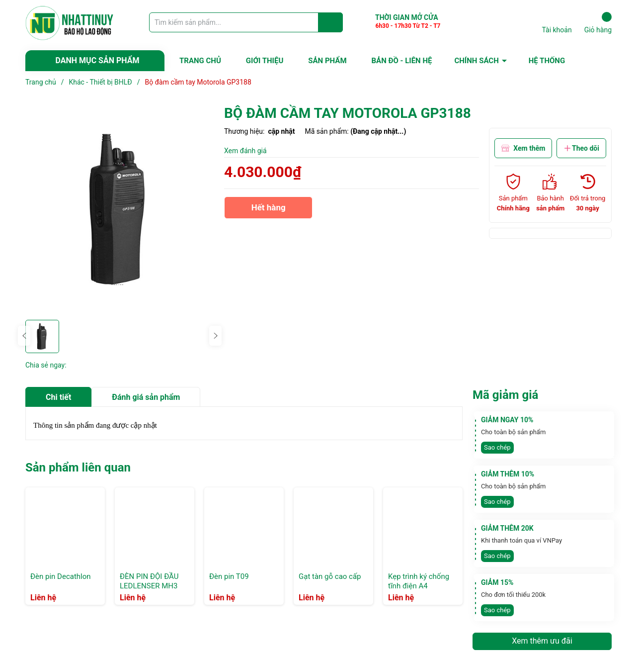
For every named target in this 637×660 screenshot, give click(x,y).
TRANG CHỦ (200, 60)
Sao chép (497, 447)
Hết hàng (268, 210)
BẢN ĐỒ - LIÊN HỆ (402, 60)
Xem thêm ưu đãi (542, 641)
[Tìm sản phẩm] (246, 22)
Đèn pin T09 (229, 576)
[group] (119, 209)
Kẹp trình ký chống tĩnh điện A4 (418, 581)
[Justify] (330, 22)
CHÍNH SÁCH (476, 60)
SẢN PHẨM (327, 60)
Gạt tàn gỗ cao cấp (330, 576)
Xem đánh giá (245, 151)
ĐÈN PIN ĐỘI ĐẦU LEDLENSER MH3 (149, 581)
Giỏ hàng (598, 23)
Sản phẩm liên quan (78, 467)
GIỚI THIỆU (264, 60)
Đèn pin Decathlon (60, 576)
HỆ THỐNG (547, 60)
